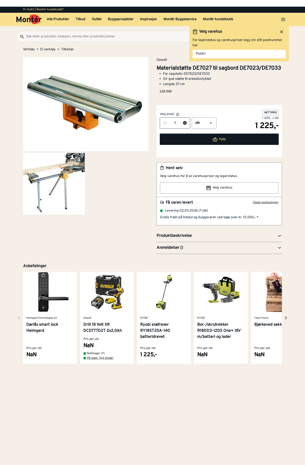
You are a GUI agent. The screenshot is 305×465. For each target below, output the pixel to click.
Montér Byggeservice (179, 13)
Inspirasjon (148, 13)
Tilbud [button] (80, 13)
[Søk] (20, 30)
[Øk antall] (184, 116)
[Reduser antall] (165, 116)
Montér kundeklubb (218, 13)
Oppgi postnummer (266, 196)
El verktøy (48, 43)
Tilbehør (67, 43)
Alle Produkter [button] (58, 13)
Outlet (96, 13)
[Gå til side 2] (54, 177)
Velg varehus (219, 181)
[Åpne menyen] (283, 13)
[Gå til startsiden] (29, 13)
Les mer (166, 84)
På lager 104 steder (100, 351)
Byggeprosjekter (120, 13)
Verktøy (29, 43)
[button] (204, 116)
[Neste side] (19, 311)
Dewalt (162, 53)
